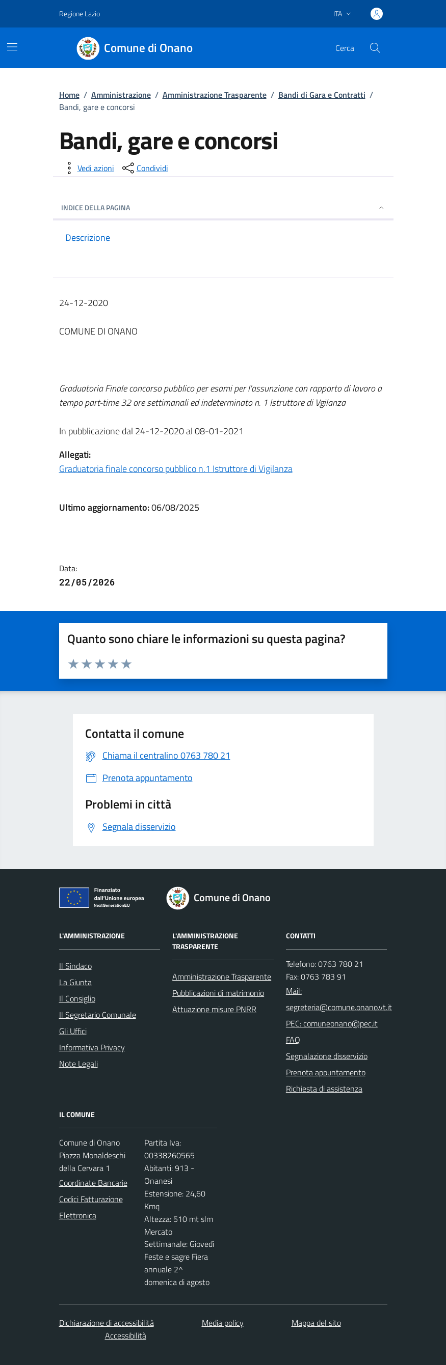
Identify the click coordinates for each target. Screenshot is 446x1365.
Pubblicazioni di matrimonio (218, 993)
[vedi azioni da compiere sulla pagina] (87, 168)
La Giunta (75, 982)
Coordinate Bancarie (93, 1183)
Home (69, 95)
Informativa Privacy (92, 1047)
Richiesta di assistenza (324, 1088)
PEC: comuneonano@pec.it (332, 1023)
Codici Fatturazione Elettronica (91, 1207)
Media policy (223, 1323)
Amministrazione (121, 95)
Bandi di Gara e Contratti (321, 95)
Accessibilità (125, 1335)
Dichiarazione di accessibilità (106, 1323)
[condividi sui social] (144, 168)
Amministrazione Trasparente (215, 95)
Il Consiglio (77, 998)
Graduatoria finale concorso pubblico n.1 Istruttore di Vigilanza (176, 469)
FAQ (293, 1040)
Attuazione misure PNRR (214, 1009)
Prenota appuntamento (325, 1072)
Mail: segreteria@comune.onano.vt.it (339, 999)
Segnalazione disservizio (327, 1056)
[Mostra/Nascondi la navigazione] (12, 47)
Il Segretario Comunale (97, 1015)
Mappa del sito (316, 1323)
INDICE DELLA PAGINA (223, 207)
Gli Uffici (73, 1031)
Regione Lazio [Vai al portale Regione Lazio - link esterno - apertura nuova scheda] (79, 13)
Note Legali (78, 1063)
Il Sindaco (75, 966)
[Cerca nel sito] (374, 48)
